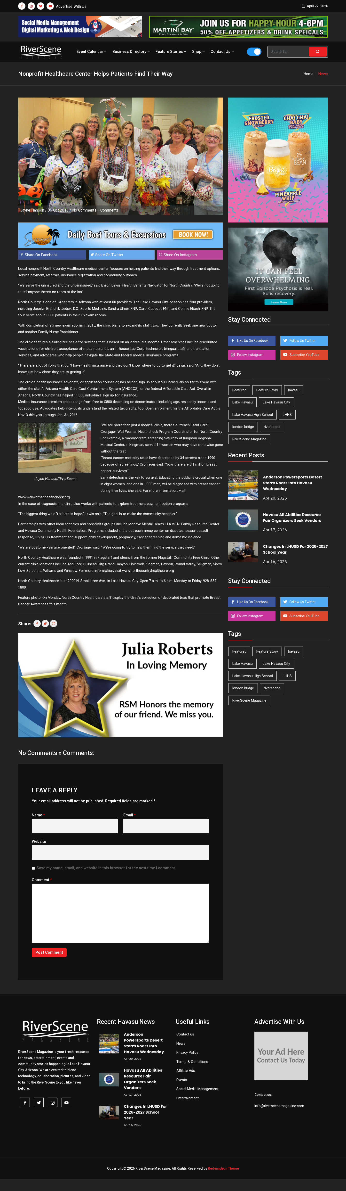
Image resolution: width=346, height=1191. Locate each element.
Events (181, 1080)
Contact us (185, 1034)
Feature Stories (171, 51)
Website (39, 841)
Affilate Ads (185, 1070)
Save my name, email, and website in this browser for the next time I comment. (106, 868)
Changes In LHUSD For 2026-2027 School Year (145, 1112)
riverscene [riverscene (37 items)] (272, 427)
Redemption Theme (223, 1168)
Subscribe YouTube (304, 355)
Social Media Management (197, 1089)
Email (129, 815)
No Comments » (85, 210)
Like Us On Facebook (252, 341)
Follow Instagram (249, 355)
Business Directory (131, 51)
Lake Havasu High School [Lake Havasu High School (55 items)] (252, 414)
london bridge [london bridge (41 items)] (243, 427)
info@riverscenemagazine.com (279, 1106)
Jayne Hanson (32, 210)
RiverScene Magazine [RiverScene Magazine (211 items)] (249, 439)
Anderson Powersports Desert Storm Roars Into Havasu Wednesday (292, 483)
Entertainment (187, 1098)
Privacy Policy (187, 1052)
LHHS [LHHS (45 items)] (287, 414)
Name (38, 815)
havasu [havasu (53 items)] (293, 390)
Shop (199, 51)
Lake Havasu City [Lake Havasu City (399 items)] (276, 402)
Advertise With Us (71, 6)
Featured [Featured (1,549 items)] (239, 390)
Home (308, 74)
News (180, 1043)
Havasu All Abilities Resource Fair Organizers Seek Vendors (292, 517)
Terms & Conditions (192, 1062)
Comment (42, 880)
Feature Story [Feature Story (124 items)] (267, 390)
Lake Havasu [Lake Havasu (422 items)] (242, 402)
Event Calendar (92, 51)
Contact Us (223, 51)
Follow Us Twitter (302, 341)
